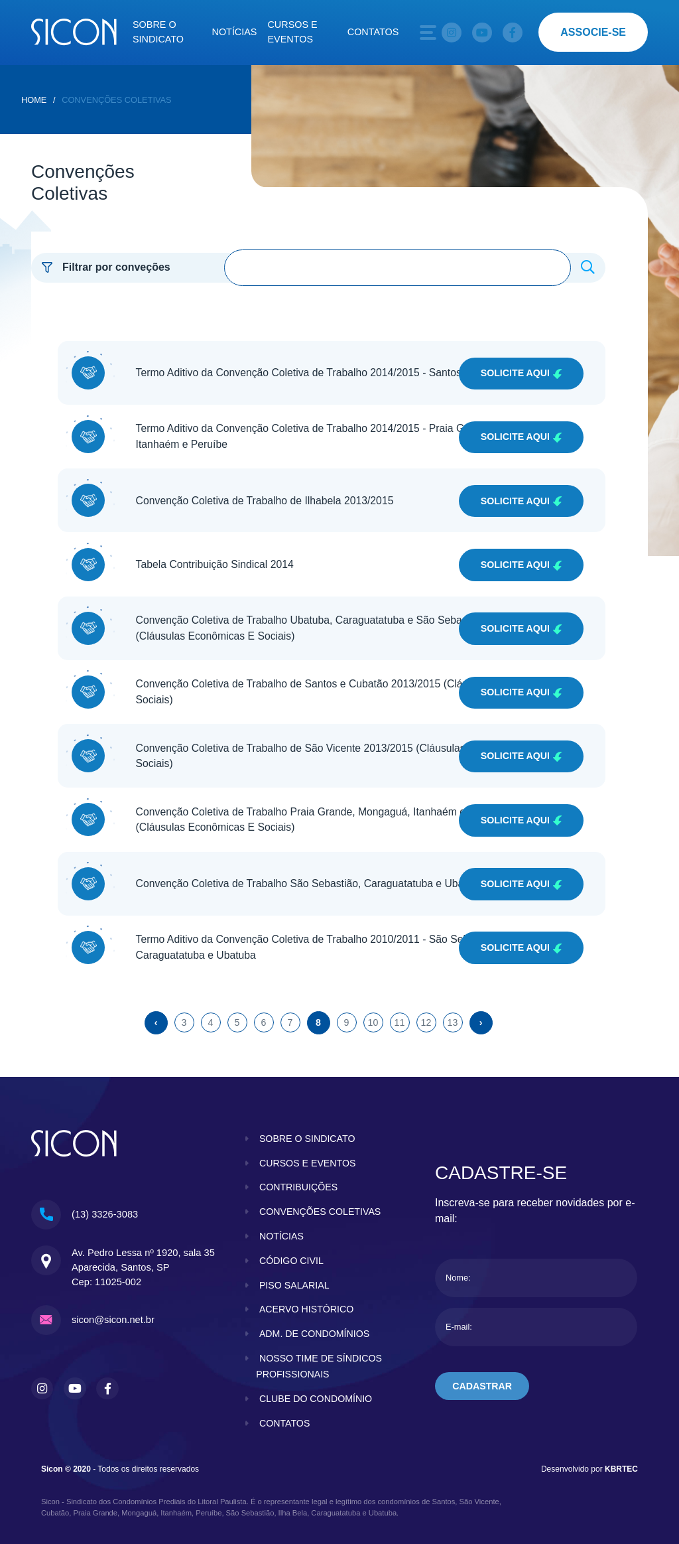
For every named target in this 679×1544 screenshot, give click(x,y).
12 (425, 1000)
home (33, 100)
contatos (285, 1417)
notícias (281, 1230)
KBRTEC (621, 1463)
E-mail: (459, 1305)
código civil (291, 1254)
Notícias (234, 32)
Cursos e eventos (292, 31)
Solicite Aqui (520, 371)
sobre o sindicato (308, 1116)
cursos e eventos (308, 1141)
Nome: (458, 1256)
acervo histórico (307, 1303)
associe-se (593, 32)
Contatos (373, 32)
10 (372, 1000)
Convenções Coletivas (116, 100)
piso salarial (294, 1279)
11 (399, 1000)
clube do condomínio (316, 1392)
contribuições (299, 1165)
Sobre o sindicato (158, 31)
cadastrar (483, 1365)
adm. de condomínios (315, 1327)
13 (452, 1000)
